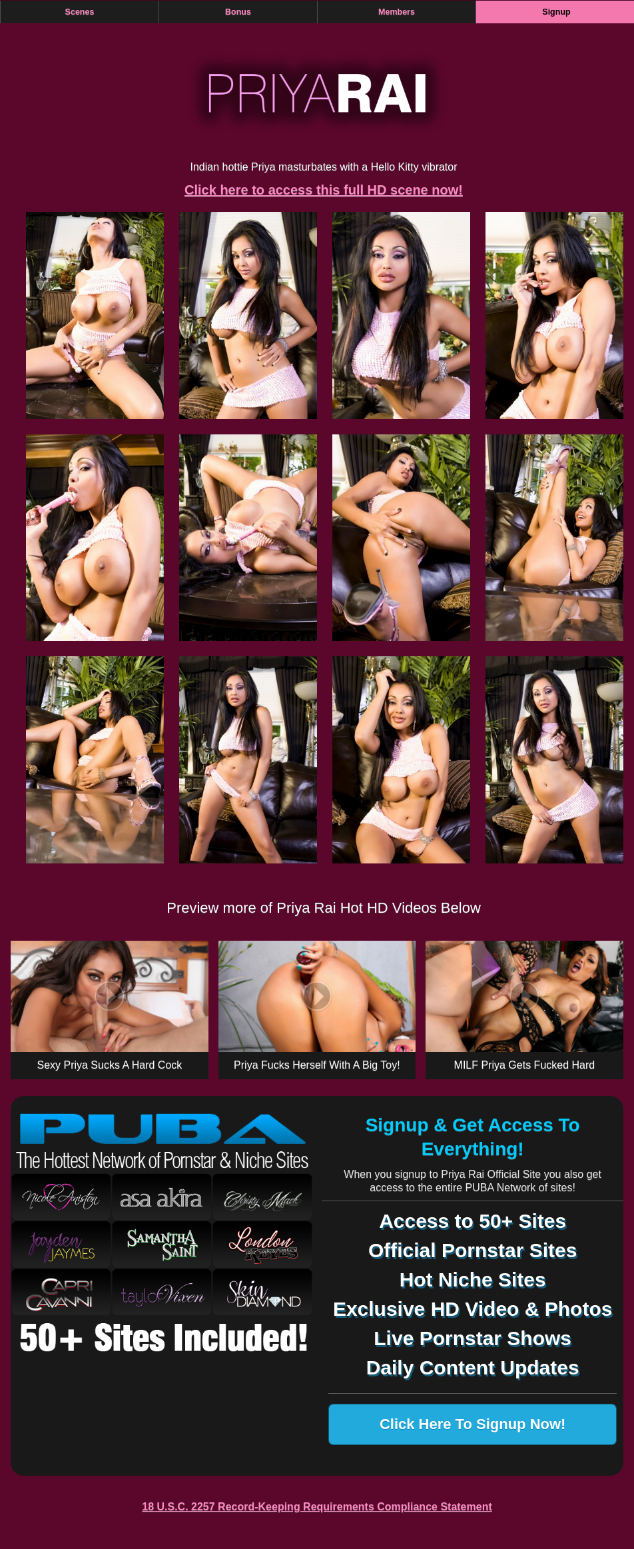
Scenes (80, 12)
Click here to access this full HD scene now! (323, 190)
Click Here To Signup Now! (473, 1424)
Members (396, 12)
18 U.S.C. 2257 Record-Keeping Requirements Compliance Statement (316, 1506)
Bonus (238, 12)
